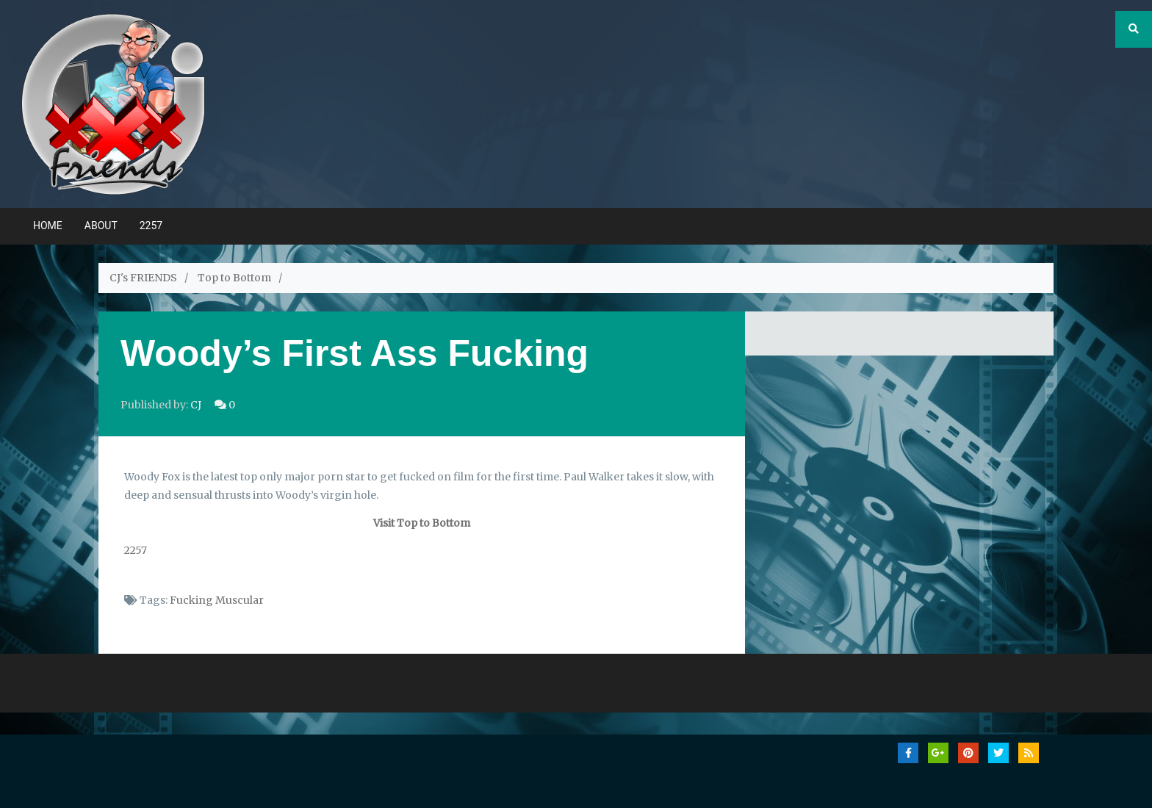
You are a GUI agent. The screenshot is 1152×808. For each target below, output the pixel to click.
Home (47, 225)
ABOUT (101, 225)
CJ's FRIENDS (143, 277)
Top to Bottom (234, 277)
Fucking (191, 600)
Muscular (239, 600)
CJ (195, 404)
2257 (151, 225)
